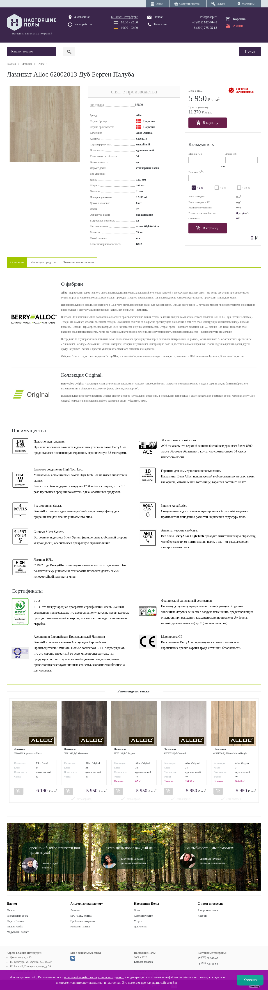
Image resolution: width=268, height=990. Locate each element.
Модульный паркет (18, 931)
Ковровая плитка (79, 926)
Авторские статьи (208, 910)
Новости (203, 915)
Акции (238, 26)
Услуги (138, 921)
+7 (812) (204, 22)
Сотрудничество (143, 915)
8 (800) (205, 27)
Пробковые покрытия (82, 921)
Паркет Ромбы (15, 926)
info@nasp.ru (208, 17)
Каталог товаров (143, 961)
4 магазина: (82, 17)
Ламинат (75, 910)
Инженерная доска (17, 915)
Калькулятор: (201, 144)
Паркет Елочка (15, 921)
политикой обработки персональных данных (94, 977)
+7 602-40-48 (208, 958)
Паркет (11, 910)
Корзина (239, 19)
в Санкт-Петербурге (124, 17)
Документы (140, 926)
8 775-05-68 (208, 963)
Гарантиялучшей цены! (245, 90)
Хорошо (250, 980)
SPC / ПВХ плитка (81, 915)
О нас (137, 910)
